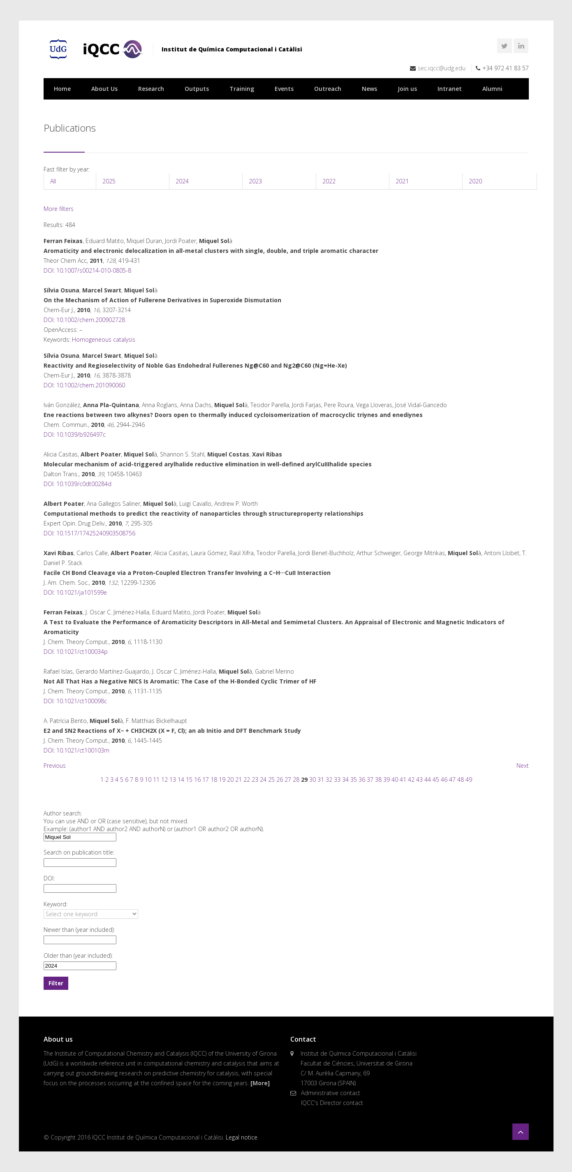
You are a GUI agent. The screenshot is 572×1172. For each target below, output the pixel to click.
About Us (104, 89)
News (369, 89)
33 (337, 779)
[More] (260, 1083)
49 (468, 779)
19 (222, 779)
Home (62, 89)
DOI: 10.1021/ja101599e (75, 592)
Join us (407, 89)
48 (460, 779)
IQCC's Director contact (332, 1103)
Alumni (492, 89)
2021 (402, 181)
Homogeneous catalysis (103, 339)
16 (197, 779)
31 (320, 779)
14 (181, 779)
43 (419, 779)
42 (411, 779)
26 (279, 779)
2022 (329, 181)
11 (156, 779)
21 (238, 779)
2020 (475, 181)
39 (386, 779)
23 (255, 779)
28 (296, 779)
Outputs (197, 89)
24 (263, 779)
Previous (55, 765)
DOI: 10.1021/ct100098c (75, 701)
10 (148, 779)
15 (189, 779)
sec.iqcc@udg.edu (441, 68)
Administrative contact (330, 1093)
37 (370, 779)
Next (522, 765)
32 (329, 779)
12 (164, 779)
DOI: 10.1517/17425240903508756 (89, 533)
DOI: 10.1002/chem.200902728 (84, 320)
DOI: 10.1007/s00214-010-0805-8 (87, 270)
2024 (182, 181)
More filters (59, 209)
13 (172, 779)
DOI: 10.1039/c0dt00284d (77, 484)
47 (452, 779)
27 (288, 779)
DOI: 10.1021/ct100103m (76, 750)
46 (444, 779)
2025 (109, 181)
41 (403, 779)
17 (205, 779)
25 (271, 779)
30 (312, 779)
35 (353, 779)
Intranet (450, 89)
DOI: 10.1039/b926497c (75, 434)
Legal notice (241, 1137)
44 (427, 779)
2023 (255, 181)
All (53, 181)
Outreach (327, 89)
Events (284, 89)
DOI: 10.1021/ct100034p (76, 651)
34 (345, 779)
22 (246, 779)
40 (394, 779)
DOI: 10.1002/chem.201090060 (84, 385)
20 (230, 779)
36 (362, 779)
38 (378, 779)
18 (214, 779)
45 (436, 779)
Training (241, 89)
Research (151, 89)
